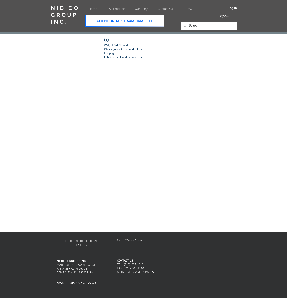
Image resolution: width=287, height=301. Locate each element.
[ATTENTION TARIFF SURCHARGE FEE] (124, 21)
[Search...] (208, 26)
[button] (228, 16)
